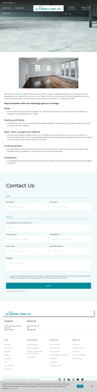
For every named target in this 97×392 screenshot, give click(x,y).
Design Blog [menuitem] (31, 357)
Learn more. (13, 388)
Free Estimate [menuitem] (9, 365)
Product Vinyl (33, 21)
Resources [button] (19, 8)
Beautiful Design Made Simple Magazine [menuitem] (35, 352)
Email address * (55, 234)
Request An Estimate (85, 8)
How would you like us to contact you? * (19, 223)
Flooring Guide (20, 21)
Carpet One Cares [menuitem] (78, 348)
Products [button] (7, 8)
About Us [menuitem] (75, 344)
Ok (80, 386)
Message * (9, 258)
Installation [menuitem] (53, 362)
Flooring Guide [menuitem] (55, 351)
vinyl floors (19, 94)
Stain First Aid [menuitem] (54, 348)
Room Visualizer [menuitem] (32, 344)
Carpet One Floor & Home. (18, 379)
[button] (66, 14)
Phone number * (11, 234)
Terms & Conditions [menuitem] (79, 355)
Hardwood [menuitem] (7, 351)
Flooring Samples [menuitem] (33, 348)
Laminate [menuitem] (7, 358)
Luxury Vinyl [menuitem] (8, 348)
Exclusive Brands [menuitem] (55, 365)
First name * (10, 202)
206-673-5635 (8, 330)
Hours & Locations (71, 8)
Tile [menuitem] (5, 362)
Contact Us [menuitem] (76, 351)
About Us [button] (6, 13)
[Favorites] (70, 14)
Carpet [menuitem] (6, 355)
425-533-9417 (31, 330)
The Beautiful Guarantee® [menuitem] (59, 355)
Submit (48, 286)
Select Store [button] (8, 3)
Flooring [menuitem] (7, 344)
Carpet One (8, 21)
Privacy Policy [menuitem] (77, 358)
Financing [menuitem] (7, 369)
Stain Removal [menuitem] (54, 344)
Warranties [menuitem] (53, 358)
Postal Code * (10, 246)
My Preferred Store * (56, 246)
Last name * (53, 202)
